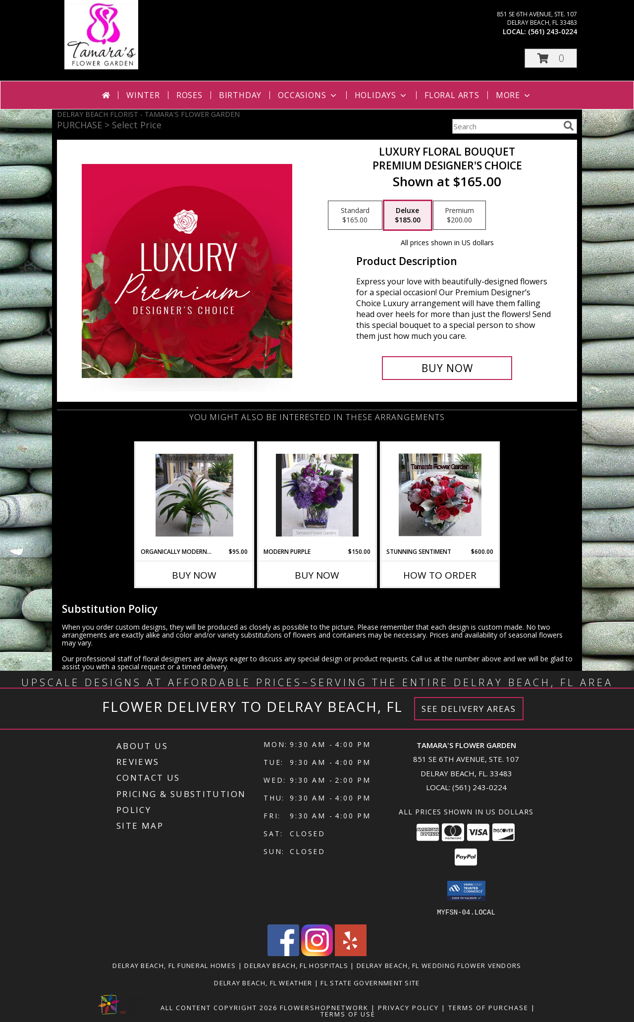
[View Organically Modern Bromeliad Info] (194, 495)
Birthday (240, 95)
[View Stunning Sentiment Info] (440, 495)
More (514, 95)
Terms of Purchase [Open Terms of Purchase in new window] (488, 1007)
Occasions (308, 95)
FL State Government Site (370, 982)
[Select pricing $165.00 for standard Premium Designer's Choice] (355, 215)
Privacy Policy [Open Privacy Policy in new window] (408, 1007)
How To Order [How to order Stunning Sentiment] (439, 575)
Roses (189, 95)
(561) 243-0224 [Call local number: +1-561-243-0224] (552, 31)
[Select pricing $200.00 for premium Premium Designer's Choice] (459, 215)
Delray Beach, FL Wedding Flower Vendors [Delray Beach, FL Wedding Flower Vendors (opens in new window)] (439, 965)
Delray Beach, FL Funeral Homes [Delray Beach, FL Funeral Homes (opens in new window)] (174, 965)
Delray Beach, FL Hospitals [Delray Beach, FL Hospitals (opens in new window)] (296, 965)
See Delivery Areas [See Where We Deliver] (469, 708)
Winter (143, 95)
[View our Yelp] (351, 953)
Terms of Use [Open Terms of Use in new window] (347, 1013)
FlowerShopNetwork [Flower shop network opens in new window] (324, 1007)
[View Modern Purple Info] (317, 495)
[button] (551, 58)
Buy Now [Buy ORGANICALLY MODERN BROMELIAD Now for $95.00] (194, 575)
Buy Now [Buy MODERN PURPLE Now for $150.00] (317, 575)
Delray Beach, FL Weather (263, 982)
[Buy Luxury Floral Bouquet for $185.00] (447, 368)
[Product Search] (506, 126)
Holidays (381, 95)
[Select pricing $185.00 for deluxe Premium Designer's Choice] (407, 215)
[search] (569, 125)
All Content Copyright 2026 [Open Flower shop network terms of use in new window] (218, 1007)
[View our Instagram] (317, 953)
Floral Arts (451, 95)
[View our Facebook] (283, 953)
